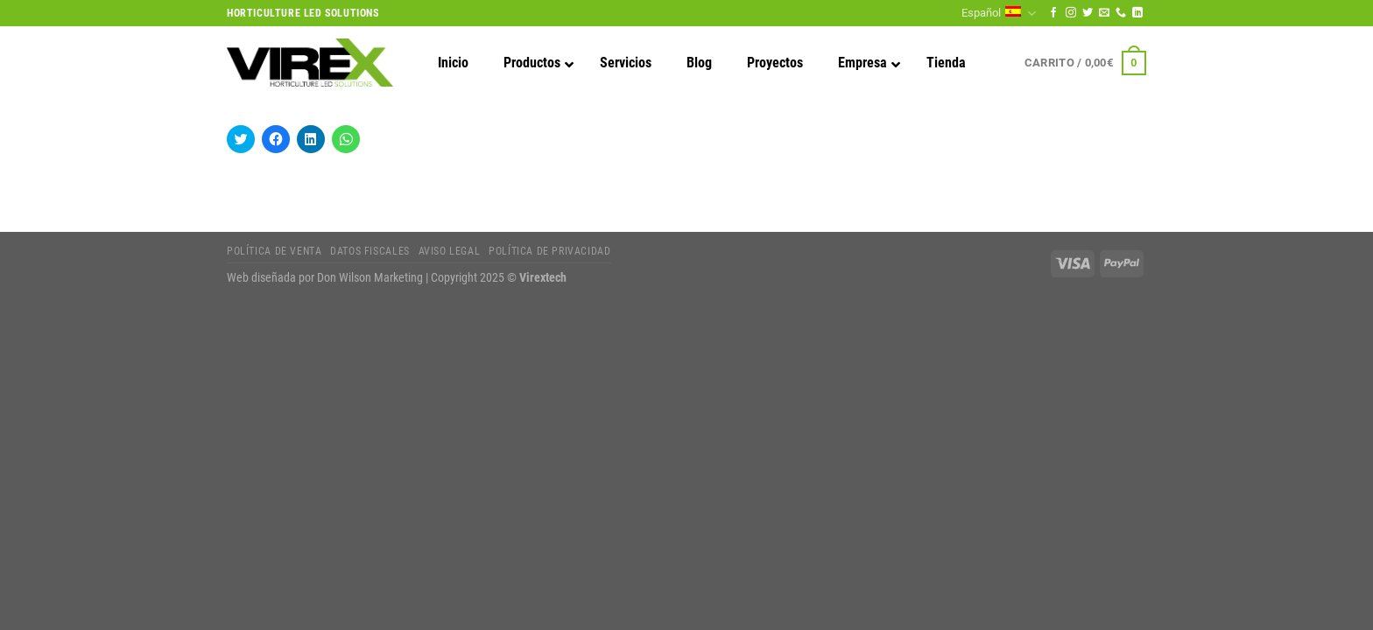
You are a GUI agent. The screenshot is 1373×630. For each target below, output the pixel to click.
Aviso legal (450, 251)
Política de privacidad (549, 251)
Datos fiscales (370, 251)
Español (998, 13)
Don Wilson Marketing (370, 277)
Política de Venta (274, 251)
